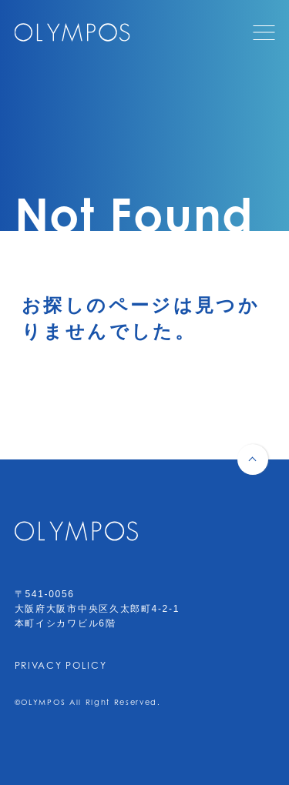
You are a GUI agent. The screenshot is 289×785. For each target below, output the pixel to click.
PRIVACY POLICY (61, 665)
